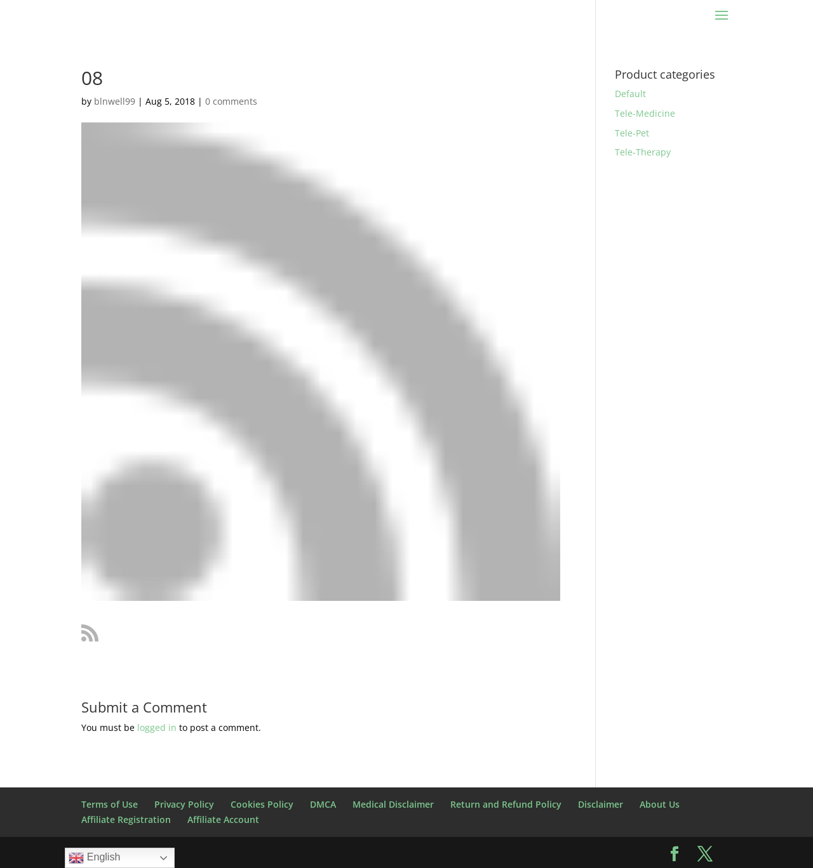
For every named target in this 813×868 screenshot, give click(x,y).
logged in (157, 727)
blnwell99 (114, 101)
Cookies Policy (262, 804)
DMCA (323, 804)
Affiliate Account (223, 819)
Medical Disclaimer (393, 804)
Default (630, 94)
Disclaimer (600, 804)
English (94, 857)
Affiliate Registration (126, 819)
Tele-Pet (632, 133)
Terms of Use (109, 804)
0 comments (231, 101)
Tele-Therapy (643, 152)
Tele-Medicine (645, 113)
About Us (660, 804)
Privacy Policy (184, 804)
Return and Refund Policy (505, 804)
